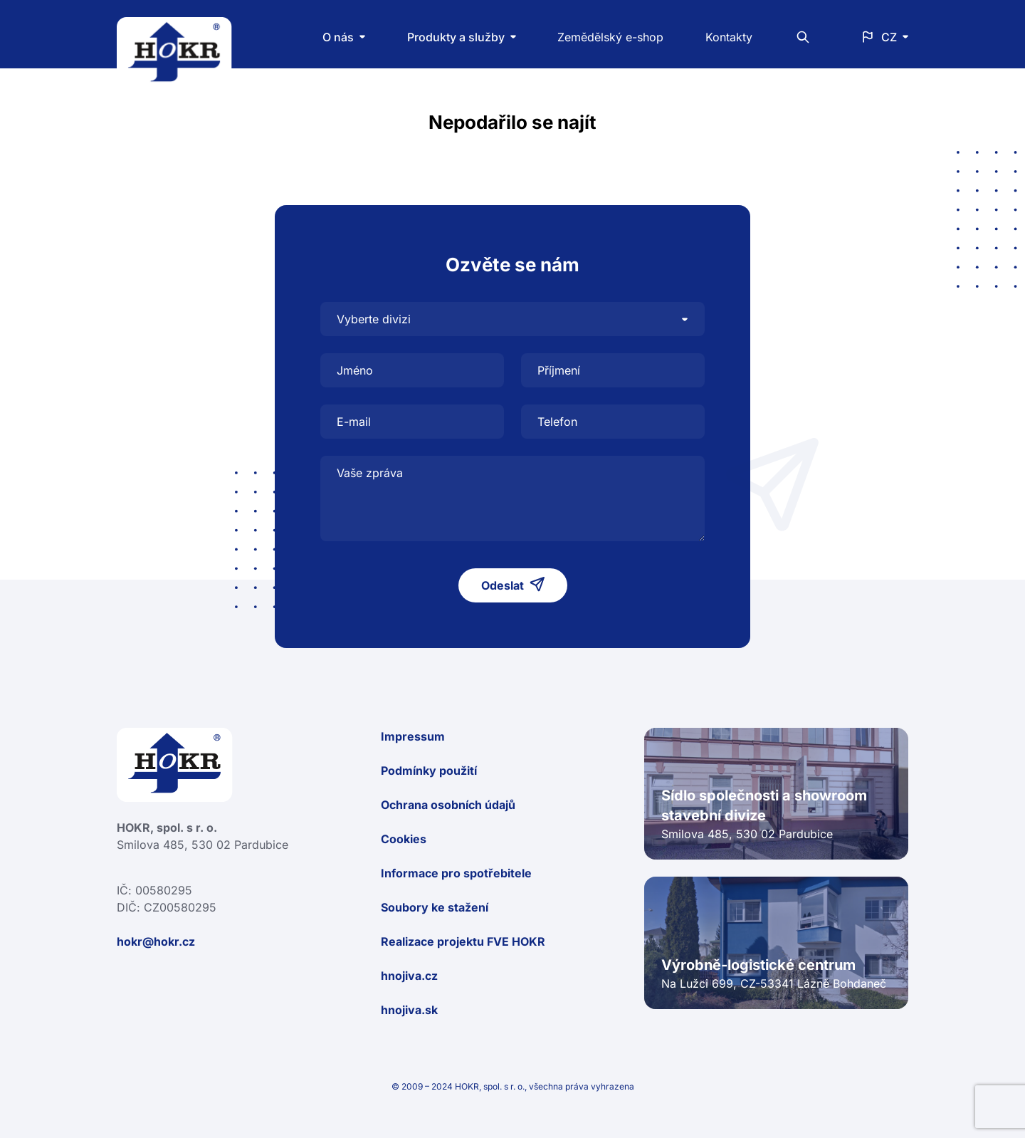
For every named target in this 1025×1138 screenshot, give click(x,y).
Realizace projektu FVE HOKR (463, 941)
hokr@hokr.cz (156, 941)
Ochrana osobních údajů (448, 805)
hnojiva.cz (409, 976)
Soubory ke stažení (434, 907)
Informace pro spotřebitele (456, 873)
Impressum (413, 736)
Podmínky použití (429, 770)
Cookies (403, 839)
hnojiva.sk (409, 1010)
